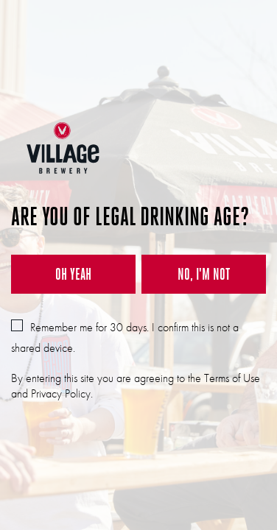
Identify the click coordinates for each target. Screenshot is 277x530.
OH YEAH (73, 274)
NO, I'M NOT (204, 274)
